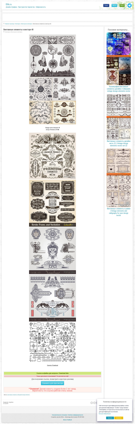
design (23, 394)
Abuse (64, 420)
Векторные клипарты (16, 32)
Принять (110, 418)
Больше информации (105, 414)
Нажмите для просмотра (52, 383)
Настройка (119, 418)
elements (28, 394)
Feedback (69, 420)
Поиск (106, 5)
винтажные (10, 394)
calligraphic (19, 394)
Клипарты (7, 32)
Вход (122, 5)
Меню (114, 5)
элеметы (15, 394)
